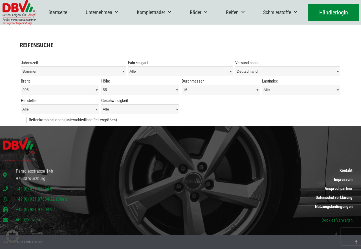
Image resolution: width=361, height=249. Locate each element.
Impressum (343, 179)
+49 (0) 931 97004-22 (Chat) (41, 199)
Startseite (58, 12)
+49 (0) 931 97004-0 (34, 189)
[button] (12, 236)
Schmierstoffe (280, 12)
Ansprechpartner (339, 188)
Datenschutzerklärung (334, 197)
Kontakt (346, 170)
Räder (198, 12)
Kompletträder (154, 12)
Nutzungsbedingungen (334, 206)
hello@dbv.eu (28, 219)
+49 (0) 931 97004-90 (35, 209)
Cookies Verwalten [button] (337, 220)
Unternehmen (102, 12)
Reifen (235, 12)
